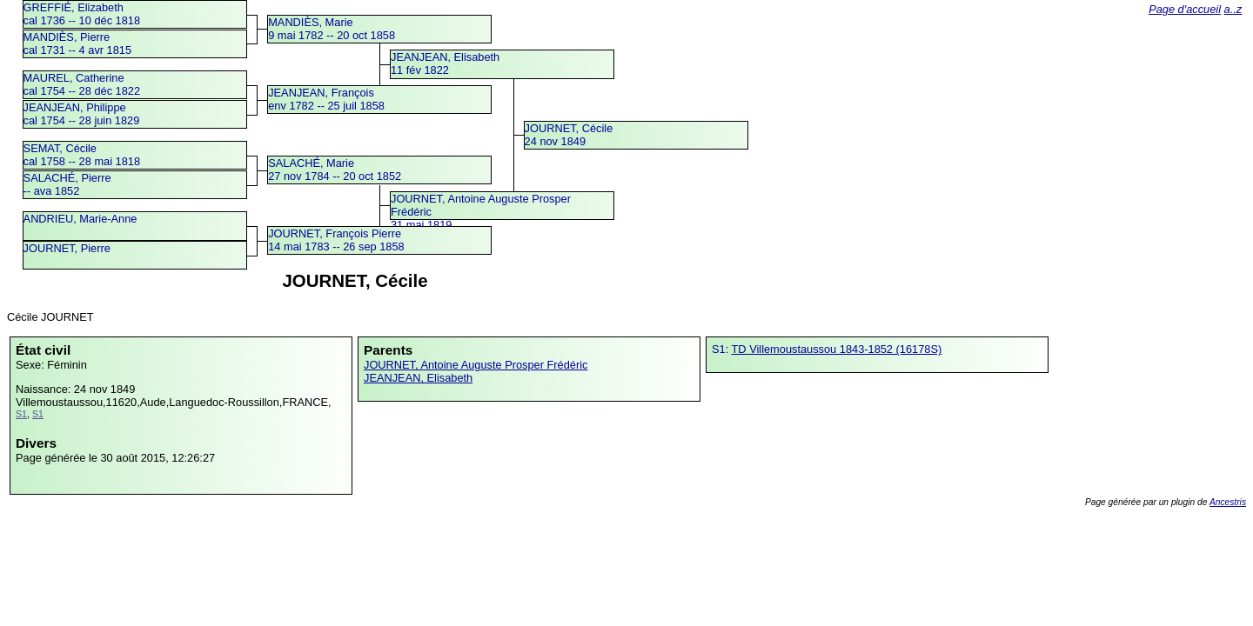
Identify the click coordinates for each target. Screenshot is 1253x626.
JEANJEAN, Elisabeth (418, 377)
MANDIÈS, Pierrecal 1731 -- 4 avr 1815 (77, 43)
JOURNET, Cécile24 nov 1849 (569, 135)
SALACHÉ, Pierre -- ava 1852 (67, 184)
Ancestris (1227, 502)
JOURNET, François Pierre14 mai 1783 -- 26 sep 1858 (336, 240)
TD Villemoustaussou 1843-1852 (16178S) (837, 349)
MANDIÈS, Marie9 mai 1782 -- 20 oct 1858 (331, 29)
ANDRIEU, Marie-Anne (80, 218)
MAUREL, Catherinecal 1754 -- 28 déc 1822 (81, 84)
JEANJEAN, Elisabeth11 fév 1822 (445, 63)
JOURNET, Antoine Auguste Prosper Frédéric (475, 364)
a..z (1233, 9)
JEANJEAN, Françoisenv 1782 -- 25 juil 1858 (326, 99)
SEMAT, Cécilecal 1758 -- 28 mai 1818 (81, 155)
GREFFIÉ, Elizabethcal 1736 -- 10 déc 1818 (81, 14)
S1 (21, 414)
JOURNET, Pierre (67, 248)
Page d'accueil (1185, 9)
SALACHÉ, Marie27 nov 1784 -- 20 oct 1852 (334, 169)
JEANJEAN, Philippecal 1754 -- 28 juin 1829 (81, 114)
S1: (722, 349)
